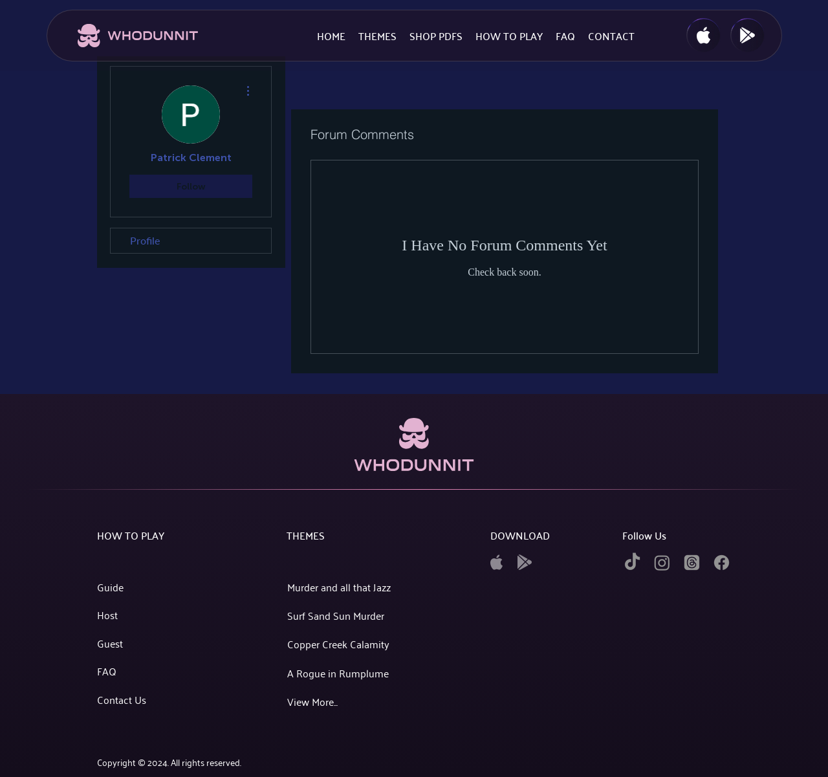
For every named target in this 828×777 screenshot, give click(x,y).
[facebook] (722, 563)
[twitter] (692, 563)
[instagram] (662, 563)
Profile (145, 240)
